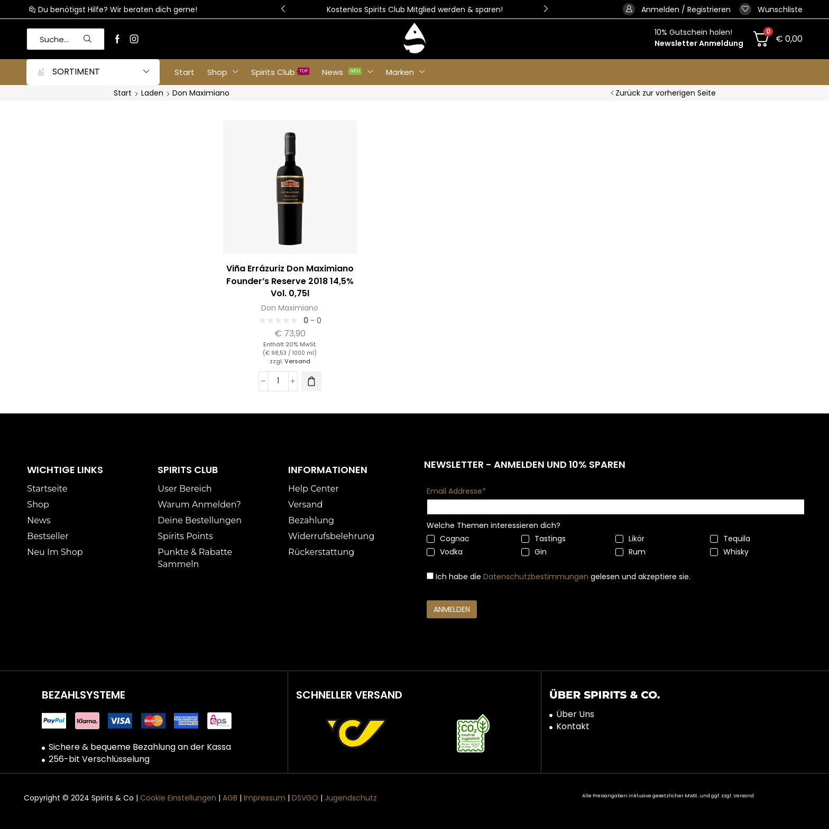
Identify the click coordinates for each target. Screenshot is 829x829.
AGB (230, 798)
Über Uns (575, 714)
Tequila (730, 538)
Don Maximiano (289, 308)
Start (123, 93)
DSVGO (305, 798)
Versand (297, 361)
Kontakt (572, 726)
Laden (152, 93)
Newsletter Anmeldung (699, 43)
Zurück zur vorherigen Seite (665, 93)
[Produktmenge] (278, 381)
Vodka (445, 552)
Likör (629, 538)
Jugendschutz (351, 798)
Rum (630, 552)
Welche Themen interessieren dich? (493, 525)
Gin (534, 552)
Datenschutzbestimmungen (535, 576)
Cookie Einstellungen (178, 798)
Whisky (729, 552)
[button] (283, 9)
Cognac (448, 538)
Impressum (264, 798)
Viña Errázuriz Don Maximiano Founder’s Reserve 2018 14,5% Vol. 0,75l (290, 281)
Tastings (543, 538)
